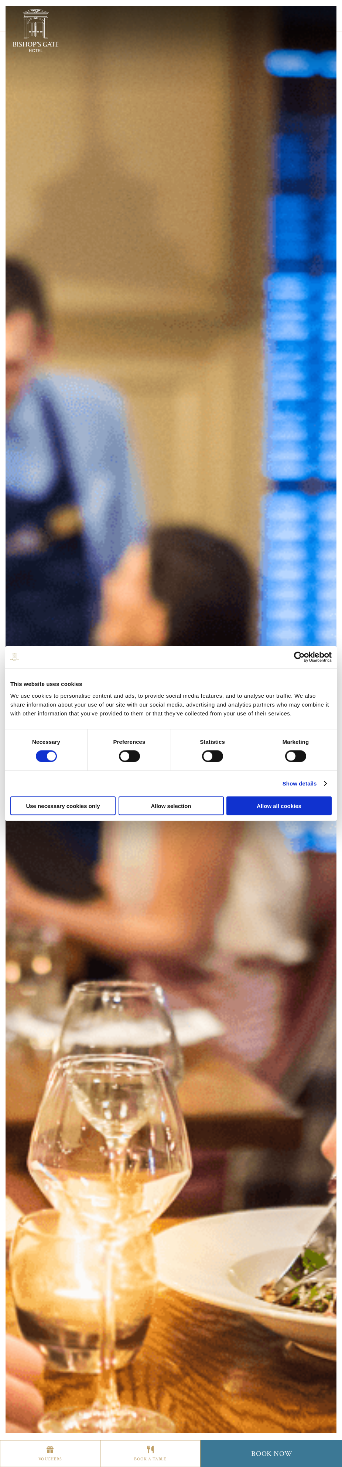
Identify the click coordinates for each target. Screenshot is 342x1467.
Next (299, 876)
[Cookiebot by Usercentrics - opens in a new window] (299, 657)
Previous (42, 876)
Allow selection (171, 805)
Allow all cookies (279, 805)
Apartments (115, 22)
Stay (76, 22)
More (199, 22)
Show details (300, 783)
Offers (159, 22)
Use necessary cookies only (63, 805)
